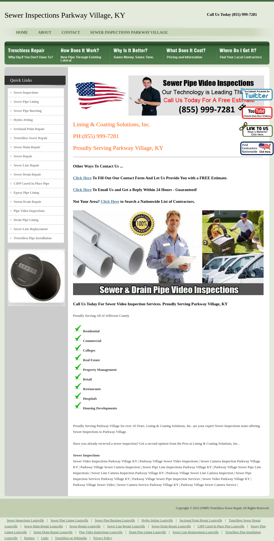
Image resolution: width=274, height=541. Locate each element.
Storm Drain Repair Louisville (53, 532)
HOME (22, 33)
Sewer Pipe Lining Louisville (69, 520)
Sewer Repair (23, 156)
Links (44, 538)
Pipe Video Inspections (29, 211)
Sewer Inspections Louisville (25, 520)
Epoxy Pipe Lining (26, 193)
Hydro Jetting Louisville (157, 520)
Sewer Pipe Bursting (27, 111)
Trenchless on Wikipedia (71, 538)
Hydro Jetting (23, 120)
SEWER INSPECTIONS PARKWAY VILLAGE (129, 33)
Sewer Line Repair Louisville (126, 526)
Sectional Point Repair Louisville (201, 520)
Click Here (82, 178)
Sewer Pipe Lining (26, 102)
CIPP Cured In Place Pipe (31, 183)
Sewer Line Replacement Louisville (196, 532)
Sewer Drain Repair (27, 174)
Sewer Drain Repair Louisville (171, 526)
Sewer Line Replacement (31, 229)
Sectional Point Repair (29, 129)
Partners (29, 538)
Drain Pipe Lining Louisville (147, 532)
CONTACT (71, 33)
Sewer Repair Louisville (85, 526)
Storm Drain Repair (27, 202)
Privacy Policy (102, 538)
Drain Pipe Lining (26, 220)
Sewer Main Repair (27, 147)
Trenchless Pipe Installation (33, 238)
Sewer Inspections (26, 92)
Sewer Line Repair (26, 165)
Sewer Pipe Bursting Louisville (115, 520)
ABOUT (44, 33)
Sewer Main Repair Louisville (43, 526)
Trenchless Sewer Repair (31, 138)
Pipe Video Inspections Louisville (101, 532)
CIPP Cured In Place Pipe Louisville (220, 526)
